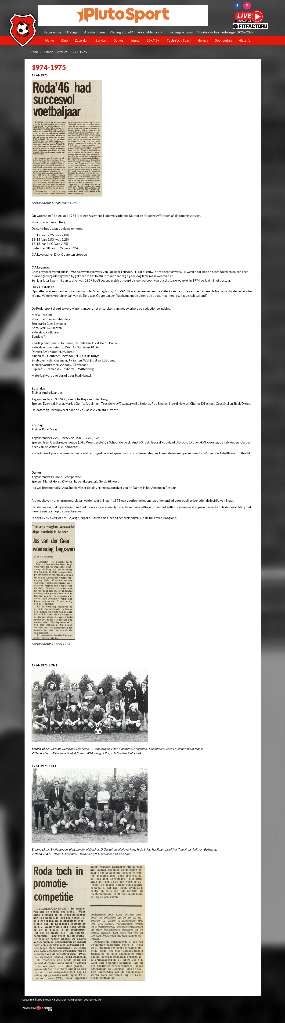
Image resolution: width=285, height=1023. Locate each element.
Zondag (101, 40)
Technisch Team (178, 40)
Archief (62, 52)
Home (49, 40)
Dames (119, 40)
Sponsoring (223, 40)
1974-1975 (79, 52)
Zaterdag (81, 40)
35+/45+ (153, 40)
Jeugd (135, 40)
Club (64, 40)
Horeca (203, 40)
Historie (244, 40)
